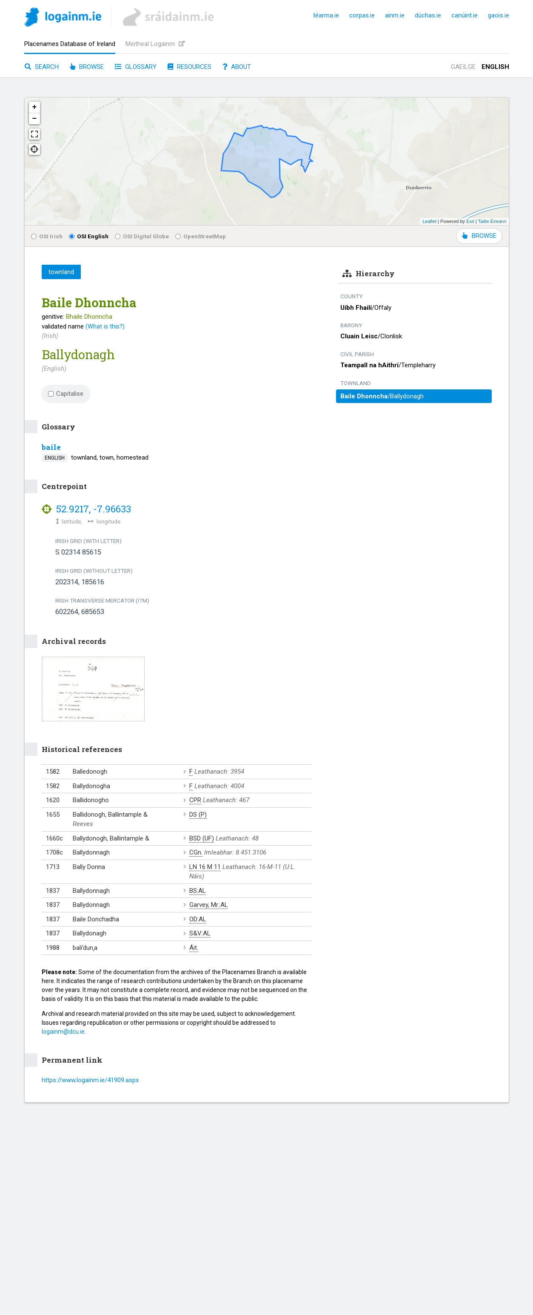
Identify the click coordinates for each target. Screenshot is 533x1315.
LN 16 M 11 (205, 867)
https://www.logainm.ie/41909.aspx (90, 1080)
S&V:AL (200, 933)
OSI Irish (47, 236)
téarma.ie (326, 15)
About (236, 67)
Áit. (193, 948)
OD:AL (197, 919)
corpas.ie (362, 15)
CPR (195, 800)
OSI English (88, 236)
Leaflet (429, 221)
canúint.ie (464, 15)
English (495, 67)
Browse (87, 67)
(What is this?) (105, 326)
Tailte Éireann (492, 221)
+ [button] (34, 107)
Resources (189, 67)
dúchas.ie (428, 15)
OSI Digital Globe (142, 236)
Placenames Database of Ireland (69, 44)
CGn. (195, 852)
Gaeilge (463, 67)
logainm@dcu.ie (63, 1031)
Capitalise (66, 393)
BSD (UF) (201, 838)
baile (51, 447)
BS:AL (197, 891)
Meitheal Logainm (155, 44)
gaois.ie (498, 15)
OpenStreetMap (200, 236)
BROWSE (479, 236)
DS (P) (198, 814)
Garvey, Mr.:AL (208, 905)
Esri (470, 221)
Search (42, 67)
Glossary (136, 67)
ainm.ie (395, 15)
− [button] (34, 119)
